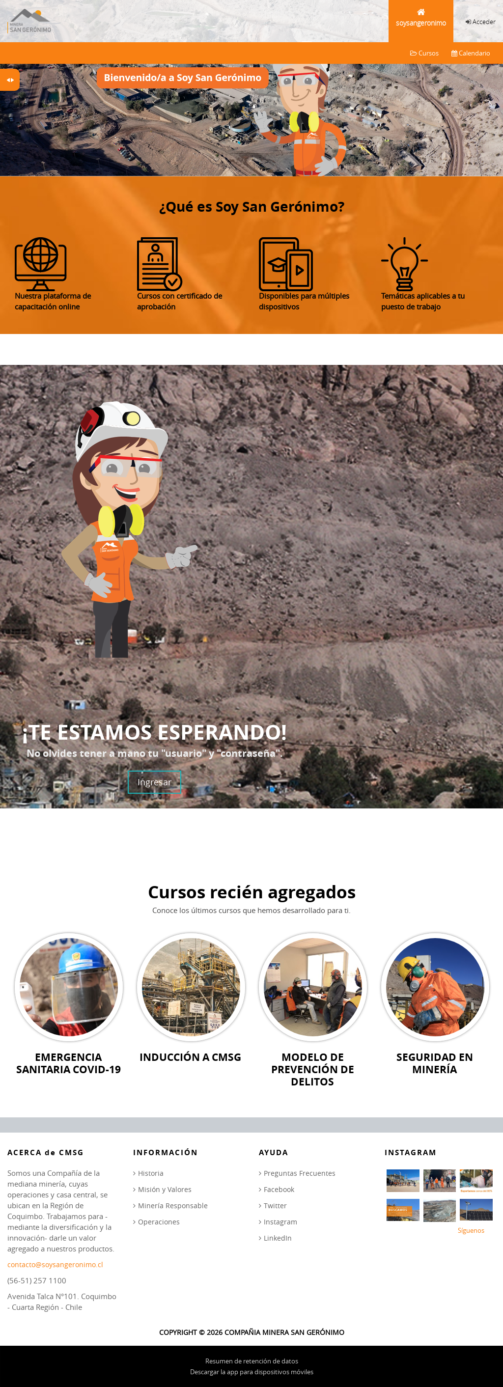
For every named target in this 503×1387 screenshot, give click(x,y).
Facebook (279, 1189)
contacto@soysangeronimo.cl (55, 1264)
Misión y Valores (165, 1189)
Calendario (470, 53)
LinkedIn (278, 1238)
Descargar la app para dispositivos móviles (251, 1371)
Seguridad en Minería (434, 1063)
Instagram (280, 1221)
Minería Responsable (173, 1205)
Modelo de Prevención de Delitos (312, 1069)
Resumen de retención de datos (251, 1361)
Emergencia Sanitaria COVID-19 (68, 1063)
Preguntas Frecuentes (299, 1173)
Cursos (424, 53)
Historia (151, 1173)
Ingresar (154, 782)
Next (488, 85)
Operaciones (159, 1221)
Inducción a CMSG (190, 1057)
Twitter (275, 1205)
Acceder (484, 21)
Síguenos (471, 1230)
